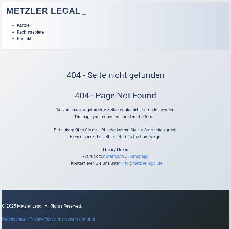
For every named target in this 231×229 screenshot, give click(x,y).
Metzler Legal (43, 11)
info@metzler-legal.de (141, 163)
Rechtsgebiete (30, 32)
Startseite (115, 156)
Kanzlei (24, 25)
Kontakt (24, 38)
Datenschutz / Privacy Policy (29, 219)
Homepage (138, 156)
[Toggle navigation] (84, 14)
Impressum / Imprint (76, 219)
